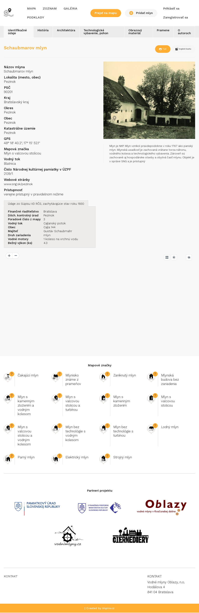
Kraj (7, 98)
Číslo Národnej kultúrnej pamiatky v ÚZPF (37, 170)
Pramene (161, 30)
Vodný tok (12, 159)
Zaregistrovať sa (175, 17)
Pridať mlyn (141, 13)
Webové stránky (17, 180)
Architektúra (67, 30)
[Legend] (189, 257)
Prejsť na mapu (106, 13)
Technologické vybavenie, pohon (97, 32)
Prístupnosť (13, 190)
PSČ (7, 88)
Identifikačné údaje (18, 32)
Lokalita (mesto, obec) (22, 78)
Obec (8, 119)
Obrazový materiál (134, 32)
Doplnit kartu (179, 49)
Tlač (153, 49)
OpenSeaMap (187, 347)
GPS (7, 139)
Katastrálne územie (19, 129)
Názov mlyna (14, 67)
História (42, 30)
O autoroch (183, 32)
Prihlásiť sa (171, 8)
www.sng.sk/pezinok (19, 184)
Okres (8, 108)
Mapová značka (16, 149)
